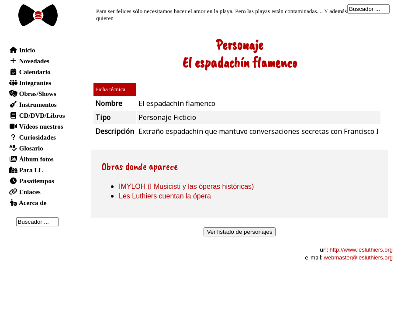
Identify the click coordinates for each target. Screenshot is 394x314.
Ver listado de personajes (240, 232)
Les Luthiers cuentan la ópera (165, 196)
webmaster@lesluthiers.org (358, 257)
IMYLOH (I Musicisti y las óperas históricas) (186, 186)
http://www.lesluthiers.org (361, 249)
